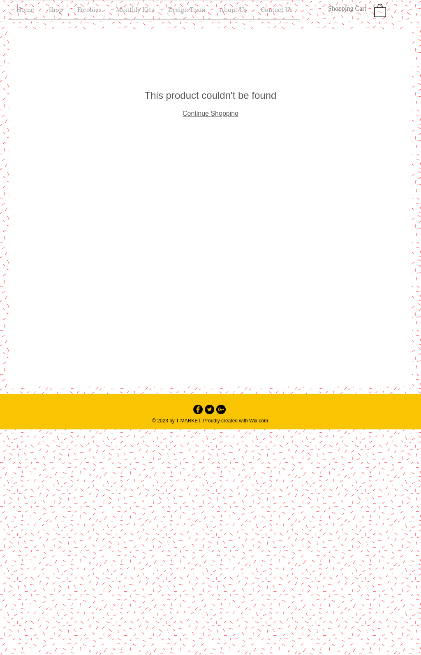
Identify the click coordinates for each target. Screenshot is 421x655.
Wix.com (258, 421)
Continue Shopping (210, 113)
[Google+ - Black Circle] (221, 409)
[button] (380, 10)
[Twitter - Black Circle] (209, 409)
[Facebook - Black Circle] (198, 409)
